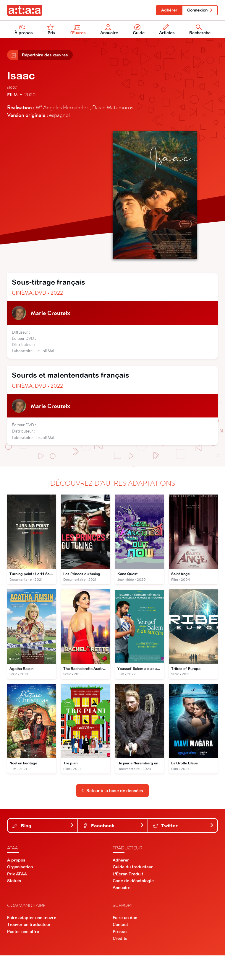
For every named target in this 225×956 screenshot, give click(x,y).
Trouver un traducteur (29, 925)
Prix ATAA (17, 874)
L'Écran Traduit (128, 874)
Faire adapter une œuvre (31, 918)
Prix (51, 29)
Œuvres (78, 29)
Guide (139, 29)
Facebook (113, 826)
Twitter (183, 826)
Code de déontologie (133, 881)
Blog (43, 826)
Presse (120, 932)
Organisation (20, 867)
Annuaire (109, 29)
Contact (120, 925)
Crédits (120, 939)
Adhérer (169, 10)
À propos (23, 29)
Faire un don (125, 918)
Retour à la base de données (112, 791)
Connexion (200, 10)
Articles (167, 29)
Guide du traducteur (133, 867)
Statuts (14, 881)
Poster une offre (23, 932)
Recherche (200, 29)
